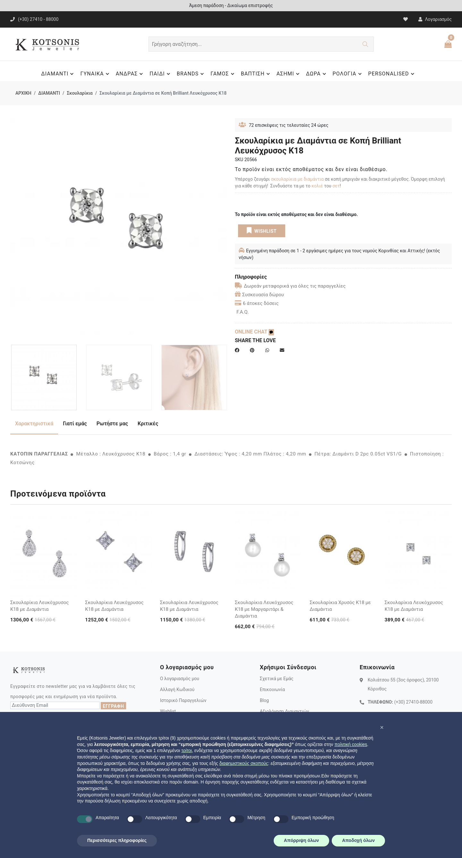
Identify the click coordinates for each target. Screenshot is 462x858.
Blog (264, 700)
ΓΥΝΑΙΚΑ (95, 73)
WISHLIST (262, 230)
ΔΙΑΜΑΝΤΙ (58, 73)
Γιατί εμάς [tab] (75, 423)
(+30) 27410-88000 (413, 702)
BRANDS (191, 73)
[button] (382, 727)
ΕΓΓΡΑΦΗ (113, 706)
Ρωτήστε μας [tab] (112, 423)
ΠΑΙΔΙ (161, 73)
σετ (336, 185)
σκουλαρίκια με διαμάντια (297, 179)
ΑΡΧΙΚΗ (23, 93)
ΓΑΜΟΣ (223, 73)
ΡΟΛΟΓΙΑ (348, 73)
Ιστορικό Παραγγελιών (183, 700)
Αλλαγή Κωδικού (177, 689)
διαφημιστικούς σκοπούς (243, 763)
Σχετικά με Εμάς (277, 678)
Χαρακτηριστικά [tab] (34, 423)
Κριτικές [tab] (148, 423)
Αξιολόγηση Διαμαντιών (284, 711)
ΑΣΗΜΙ (289, 73)
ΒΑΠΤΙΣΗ (256, 73)
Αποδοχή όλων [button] (358, 840)
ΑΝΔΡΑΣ (130, 73)
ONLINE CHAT (254, 332)
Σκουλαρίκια (79, 93)
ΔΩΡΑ (317, 73)
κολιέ (317, 185)
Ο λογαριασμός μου (179, 678)
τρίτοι (186, 750)
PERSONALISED (392, 73)
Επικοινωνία (272, 689)
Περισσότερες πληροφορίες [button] (117, 840)
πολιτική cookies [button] (350, 744)
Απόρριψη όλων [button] (301, 840)
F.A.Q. (242, 312)
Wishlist (168, 711)
